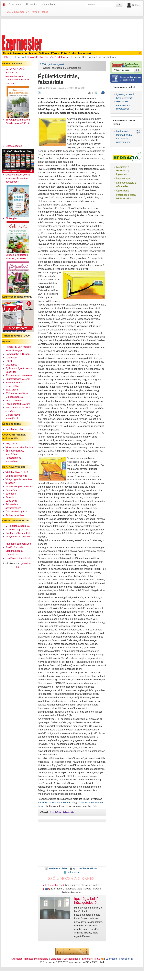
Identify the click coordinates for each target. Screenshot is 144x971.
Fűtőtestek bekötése (16, 393)
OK (119, 4)
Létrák (8, 361)
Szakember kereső (80, 53)
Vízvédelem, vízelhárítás (19, 447)
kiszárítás (55, 812)
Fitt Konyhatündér (107, 57)
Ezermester (15, 4)
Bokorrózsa (11, 490)
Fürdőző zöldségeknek (18, 558)
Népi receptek (124, 178)
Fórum (55, 53)
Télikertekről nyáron (16, 511)
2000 (43, 64)
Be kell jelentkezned (53, 885)
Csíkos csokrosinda (16, 475)
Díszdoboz (11, 364)
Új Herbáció (122, 190)
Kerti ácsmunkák (14, 515)
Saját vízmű (12, 389)
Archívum (31, 53)
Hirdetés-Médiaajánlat (36, 958)
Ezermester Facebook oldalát (54, 802)
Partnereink (86, 958)
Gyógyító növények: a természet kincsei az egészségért (17, 178)
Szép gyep (11, 500)
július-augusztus (58, 64)
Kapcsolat (16, 958)
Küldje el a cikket (56, 868)
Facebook (20, 57)
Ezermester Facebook (119, 958)
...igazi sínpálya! (14, 396)
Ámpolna (10, 497)
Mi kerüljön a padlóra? (17, 525)
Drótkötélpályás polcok (18, 533)
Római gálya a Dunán (17, 354)
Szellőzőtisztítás (14, 547)
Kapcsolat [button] (48, 4)
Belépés (136, 5)
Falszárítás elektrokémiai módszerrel (123, 105)
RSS (99, 958)
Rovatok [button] (31, 4)
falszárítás (68, 812)
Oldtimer (44, 53)
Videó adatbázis (59, 57)
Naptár (44, 57)
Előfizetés (7, 57)
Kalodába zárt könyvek (18, 543)
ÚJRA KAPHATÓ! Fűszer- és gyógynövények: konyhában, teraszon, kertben (17, 76)
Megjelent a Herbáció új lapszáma (122, 171)
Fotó (64, 53)
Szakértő (33, 57)
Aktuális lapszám (13, 53)
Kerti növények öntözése (19, 486)
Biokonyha (11, 218)
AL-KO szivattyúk (15, 400)
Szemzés (10, 493)
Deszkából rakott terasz (18, 429)
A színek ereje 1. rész (17, 529)
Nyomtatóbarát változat (84, 868)
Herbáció (75, 57)
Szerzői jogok (70, 958)
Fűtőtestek (11, 357)
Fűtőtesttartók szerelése (18, 375)
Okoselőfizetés (13, 145)
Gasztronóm (89, 57)
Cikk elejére (72, 872)
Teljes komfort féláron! (17, 403)
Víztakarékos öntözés (17, 472)
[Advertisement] (72, 26)
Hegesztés (11, 443)
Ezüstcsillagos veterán (17, 378)
